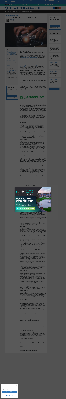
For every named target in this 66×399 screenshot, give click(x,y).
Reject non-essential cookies (9, 393)
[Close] (17, 386)
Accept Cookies (9, 391)
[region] (9, 391)
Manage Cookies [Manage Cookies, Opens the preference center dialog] (9, 395)
